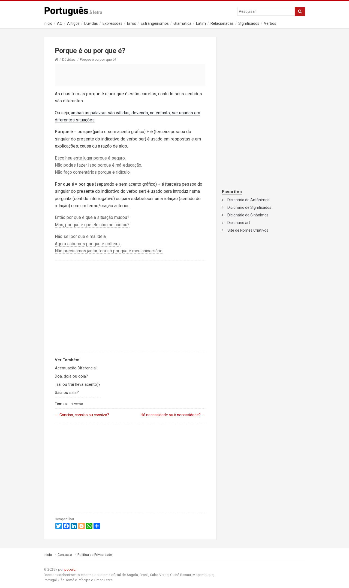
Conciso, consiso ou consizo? (82, 415)
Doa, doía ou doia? (71, 376)
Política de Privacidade (94, 555)
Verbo (78, 404)
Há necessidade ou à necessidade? (173, 415)
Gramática (182, 23)
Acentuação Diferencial (76, 368)
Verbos (270, 23)
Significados (248, 23)
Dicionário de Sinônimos (248, 215)
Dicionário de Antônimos (248, 200)
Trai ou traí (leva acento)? (78, 384)
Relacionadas (222, 23)
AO (59, 23)
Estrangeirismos (155, 23)
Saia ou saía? (67, 392)
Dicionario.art (238, 222)
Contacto (65, 555)
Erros (131, 23)
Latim (201, 23)
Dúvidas (91, 23)
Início (48, 23)
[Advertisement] (130, 75)
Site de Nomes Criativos (247, 230)
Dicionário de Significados (249, 207)
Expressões (112, 23)
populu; (70, 569)
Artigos (73, 23)
